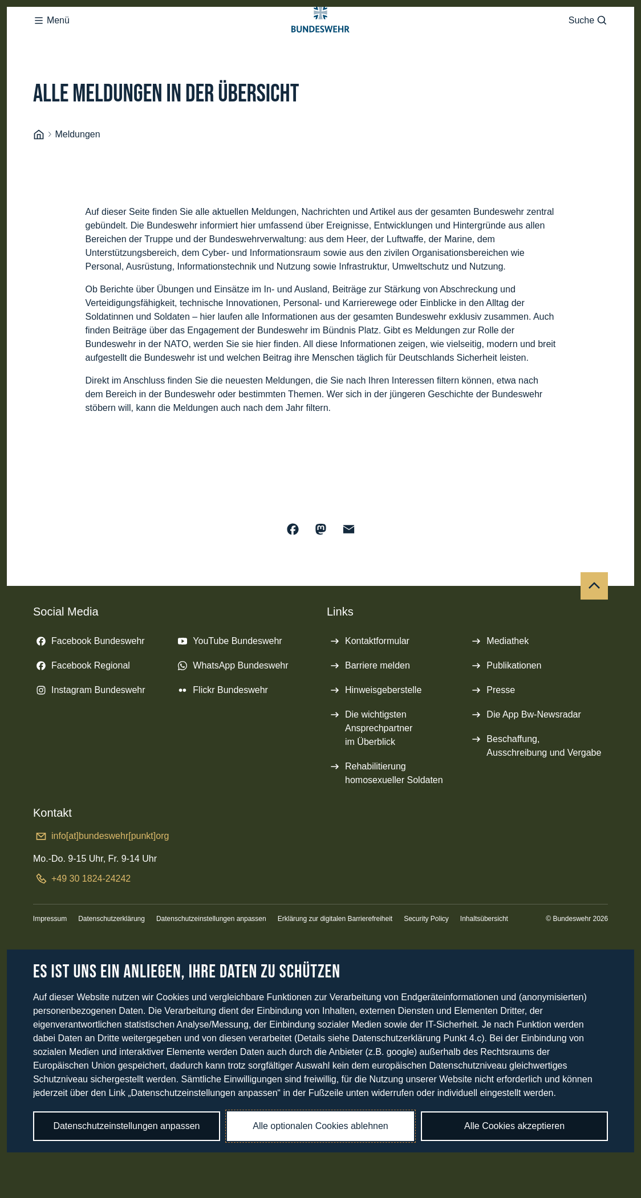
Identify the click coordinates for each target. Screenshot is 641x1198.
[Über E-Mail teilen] (348, 574)
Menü (51, 43)
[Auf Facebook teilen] (292, 574)
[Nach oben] (594, 631)
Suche (588, 43)
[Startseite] (38, 180)
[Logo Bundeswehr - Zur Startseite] (320, 43)
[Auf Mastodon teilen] (320, 574)
